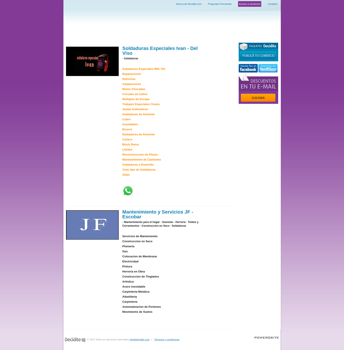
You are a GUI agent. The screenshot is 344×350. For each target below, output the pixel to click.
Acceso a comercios (249, 4)
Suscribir (258, 98)
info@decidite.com (140, 339)
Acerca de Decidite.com (189, 4)
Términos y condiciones (166, 339)
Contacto (272, 4)
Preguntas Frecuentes (220, 4)
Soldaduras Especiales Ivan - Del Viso (160, 51)
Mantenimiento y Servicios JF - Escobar (157, 214)
